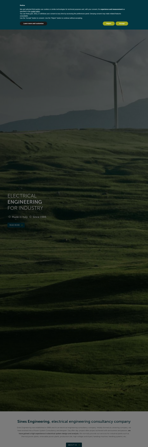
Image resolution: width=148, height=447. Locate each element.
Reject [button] (108, 23)
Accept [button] (122, 23)
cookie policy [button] (35, 11)
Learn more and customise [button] (33, 23)
